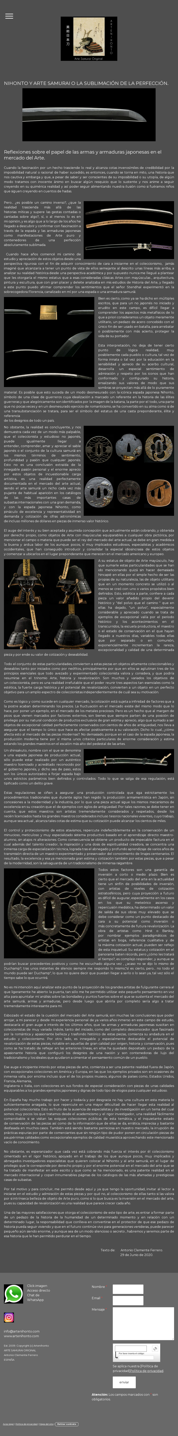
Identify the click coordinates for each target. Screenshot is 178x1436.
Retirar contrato (66, 1424)
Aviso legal (8, 1424)
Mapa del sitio (46, 1424)
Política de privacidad (146, 1371)
